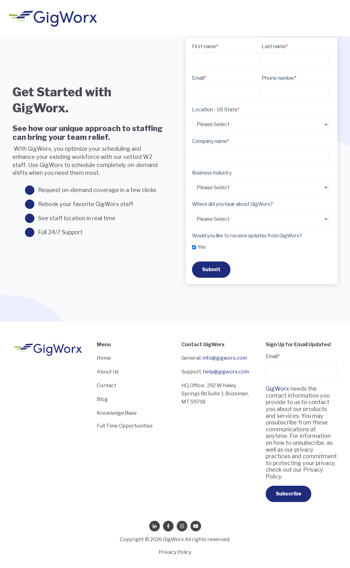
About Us (108, 372)
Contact (106, 385)
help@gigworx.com (226, 372)
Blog (102, 399)
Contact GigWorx (203, 344)
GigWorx (277, 388)
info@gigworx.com (224, 358)
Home (104, 358)
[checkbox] (260, 246)
